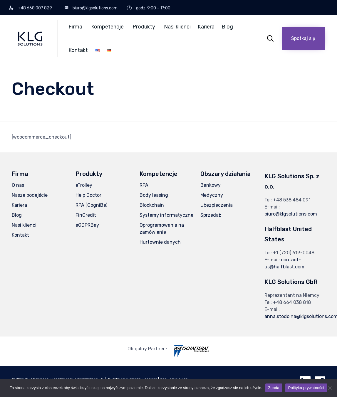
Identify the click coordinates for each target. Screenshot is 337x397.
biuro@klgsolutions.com (290, 214)
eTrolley (84, 185)
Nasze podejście (30, 195)
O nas (18, 185)
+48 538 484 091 (292, 200)
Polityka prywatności (306, 388)
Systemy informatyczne (166, 215)
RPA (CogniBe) (91, 205)
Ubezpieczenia (216, 205)
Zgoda (273, 388)
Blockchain (152, 205)
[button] (303, 38)
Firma (75, 26)
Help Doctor (88, 195)
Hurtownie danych (160, 242)
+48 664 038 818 (292, 302)
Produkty (144, 26)
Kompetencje (107, 26)
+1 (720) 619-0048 (293, 252)
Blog (227, 26)
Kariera (206, 26)
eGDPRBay (87, 225)
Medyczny (211, 195)
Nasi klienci (177, 26)
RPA (144, 185)
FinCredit (86, 215)
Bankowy (210, 185)
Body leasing (154, 195)
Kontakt (78, 50)
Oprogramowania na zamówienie (162, 228)
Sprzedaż (210, 215)
